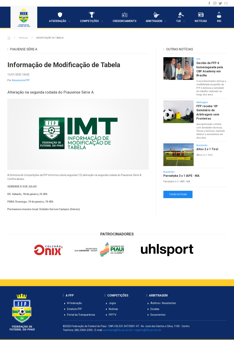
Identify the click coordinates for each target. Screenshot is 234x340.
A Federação (60, 17)
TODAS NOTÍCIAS (178, 194)
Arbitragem (156, 17)
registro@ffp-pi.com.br (148, 330)
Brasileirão (202, 145)
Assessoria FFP (21, 80)
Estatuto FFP (72, 309)
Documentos (155, 314)
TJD (181, 17)
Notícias (201, 17)
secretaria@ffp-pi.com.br (118, 330)
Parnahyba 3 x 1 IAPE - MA (181, 175)
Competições (91, 17)
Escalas (152, 309)
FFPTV (110, 314)
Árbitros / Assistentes (161, 303)
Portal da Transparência (79, 314)
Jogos (110, 303)
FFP (198, 59)
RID (219, 17)
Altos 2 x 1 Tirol (207, 149)
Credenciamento (124, 17)
